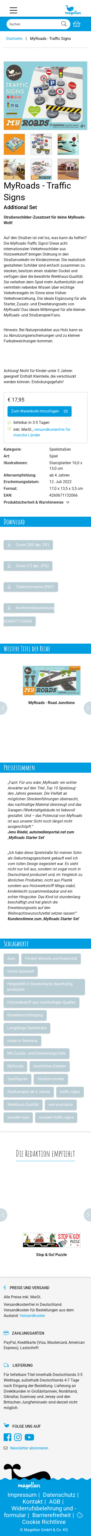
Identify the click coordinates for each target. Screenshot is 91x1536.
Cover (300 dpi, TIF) (32, 545)
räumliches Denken (49, 1066)
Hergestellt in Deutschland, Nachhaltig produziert (40, 987)
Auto (11, 958)
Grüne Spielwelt (20, 971)
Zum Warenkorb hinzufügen (39, 411)
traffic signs (70, 1091)
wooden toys (18, 1117)
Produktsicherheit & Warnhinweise (36, 502)
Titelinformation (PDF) (34, 587)
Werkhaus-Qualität (23, 1104)
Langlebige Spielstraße (27, 1028)
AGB (57, 1501)
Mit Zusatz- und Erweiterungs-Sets (36, 1053)
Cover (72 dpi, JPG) (32, 566)
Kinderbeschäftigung (25, 1015)
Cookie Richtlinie (52, 1518)
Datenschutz (61, 1495)
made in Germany (22, 1040)
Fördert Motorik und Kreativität (51, 958)
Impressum (25, 1495)
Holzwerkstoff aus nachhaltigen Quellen (41, 1002)
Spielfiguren (17, 1079)
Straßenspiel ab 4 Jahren (28, 1091)
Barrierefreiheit (54, 1515)
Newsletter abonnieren (29, 1448)
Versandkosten (32, 1315)
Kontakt (36, 1501)
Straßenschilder (50, 1079)
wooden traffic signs (56, 1117)
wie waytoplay (61, 1104)
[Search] (38, 24)
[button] (14, 144)
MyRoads (15, 1066)
